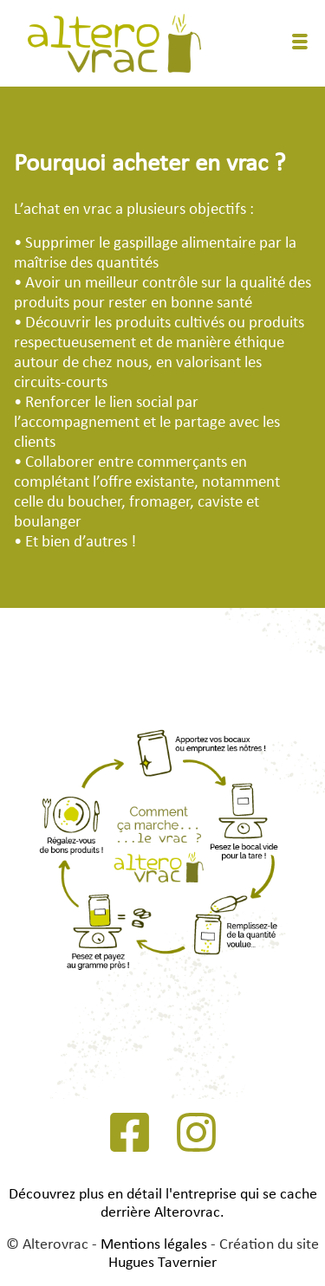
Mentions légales (154, 1245)
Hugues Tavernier (162, 1263)
